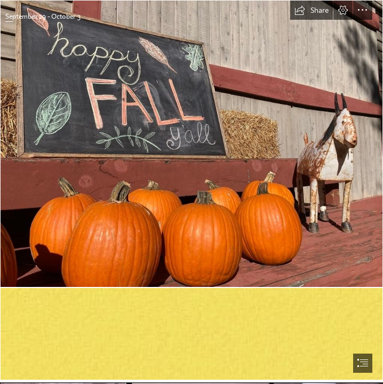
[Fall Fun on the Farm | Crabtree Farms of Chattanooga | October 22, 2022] (191, 143)
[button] (311, 10)
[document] (191, 192)
